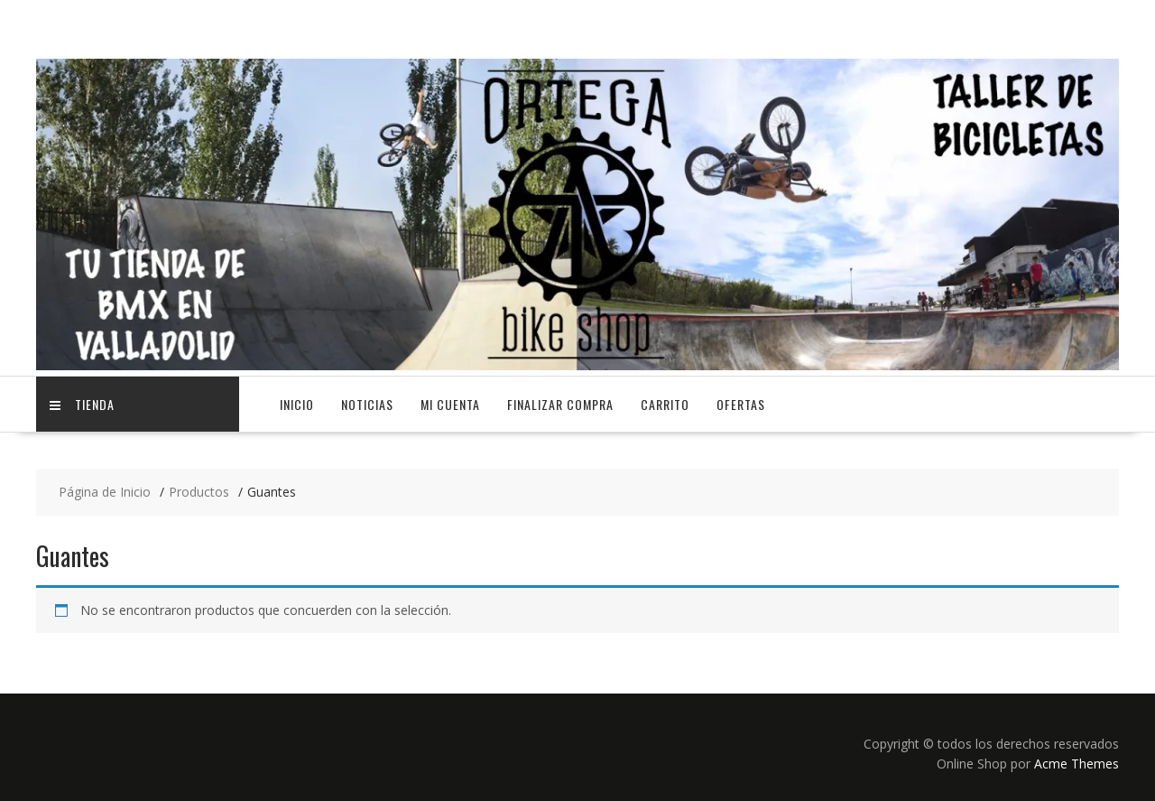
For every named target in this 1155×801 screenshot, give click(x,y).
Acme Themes (1076, 763)
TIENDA (82, 404)
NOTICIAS (367, 404)
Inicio (297, 404)
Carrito (665, 404)
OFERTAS (740, 404)
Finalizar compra (560, 404)
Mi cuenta (450, 404)
